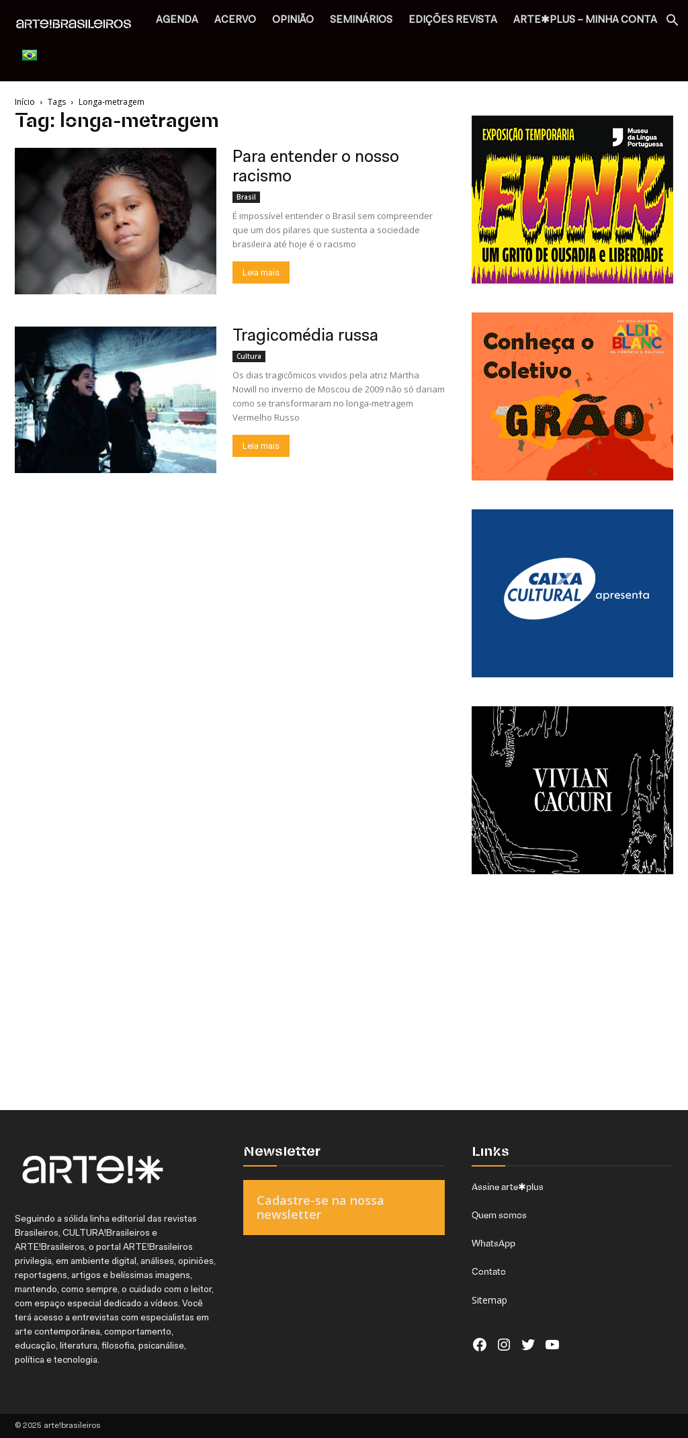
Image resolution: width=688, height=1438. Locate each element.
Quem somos (499, 1215)
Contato (489, 1271)
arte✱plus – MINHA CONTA (585, 20)
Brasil (246, 197)
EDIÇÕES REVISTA (452, 20)
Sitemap (489, 1300)
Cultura (248, 356)
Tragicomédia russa (305, 336)
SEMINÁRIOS (361, 20)
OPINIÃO (293, 20)
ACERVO (235, 20)
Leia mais (261, 272)
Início (25, 102)
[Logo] (80, 24)
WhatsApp (493, 1243)
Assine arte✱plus (508, 1187)
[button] (672, 21)
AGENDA (177, 20)
